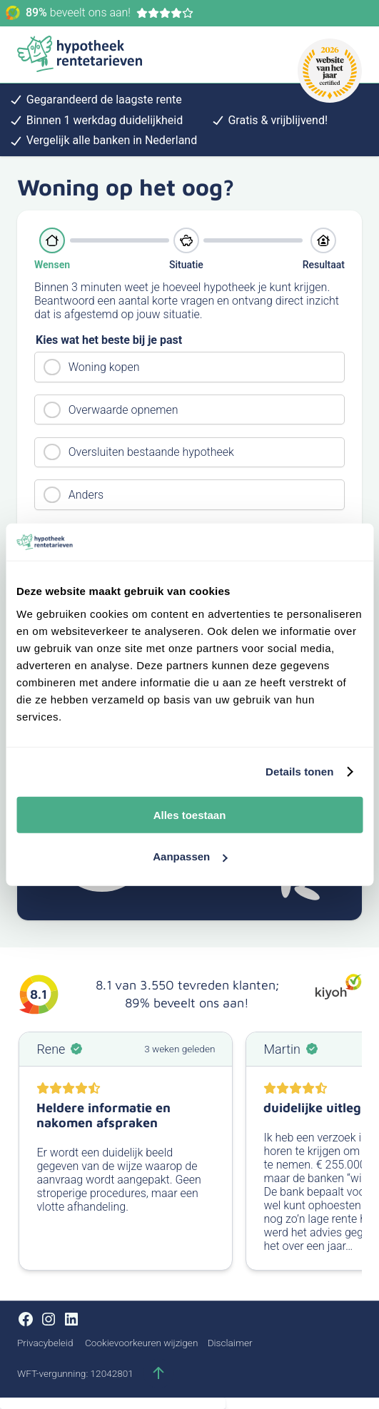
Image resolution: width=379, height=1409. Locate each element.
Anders (86, 495)
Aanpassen (190, 856)
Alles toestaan (189, 814)
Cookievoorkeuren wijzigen (141, 1342)
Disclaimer (230, 1342)
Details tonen (299, 771)
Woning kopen (104, 367)
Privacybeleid (45, 1342)
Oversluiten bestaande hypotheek (151, 452)
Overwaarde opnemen (123, 410)
